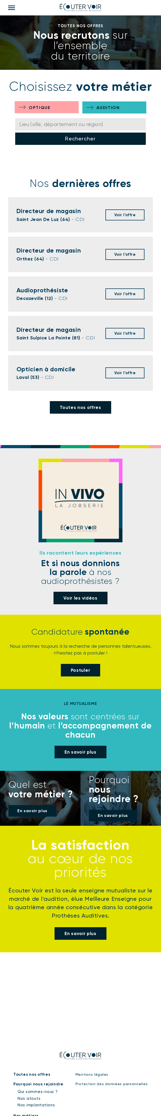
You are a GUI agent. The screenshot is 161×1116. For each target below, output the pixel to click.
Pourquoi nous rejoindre (38, 1084)
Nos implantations (36, 1105)
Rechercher (80, 138)
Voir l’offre (125, 214)
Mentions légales (92, 1074)
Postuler (80, 670)
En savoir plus (80, 752)
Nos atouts (29, 1098)
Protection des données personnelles (112, 1084)
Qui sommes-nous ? (38, 1091)
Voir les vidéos (80, 598)
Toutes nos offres (80, 407)
